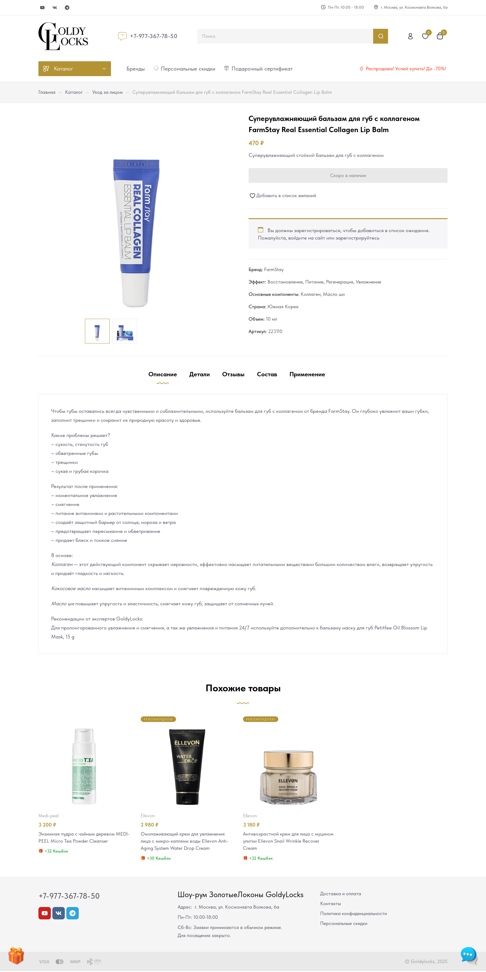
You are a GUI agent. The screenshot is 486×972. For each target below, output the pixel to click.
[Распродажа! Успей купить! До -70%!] (361, 68)
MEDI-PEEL (48, 816)
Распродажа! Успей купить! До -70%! (406, 68)
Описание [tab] (162, 374)
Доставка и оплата (340, 894)
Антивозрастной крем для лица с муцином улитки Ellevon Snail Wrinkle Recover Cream (284, 841)
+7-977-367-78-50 (154, 36)
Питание (314, 282)
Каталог (74, 92)
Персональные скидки (343, 924)
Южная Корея (282, 306)
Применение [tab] (307, 374)
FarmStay (274, 269)
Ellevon (148, 816)
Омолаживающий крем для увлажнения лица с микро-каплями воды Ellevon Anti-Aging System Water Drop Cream (186, 841)
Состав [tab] (267, 374)
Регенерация (339, 282)
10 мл (271, 319)
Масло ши (334, 294)
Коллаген (310, 294)
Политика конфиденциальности (353, 914)
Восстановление (285, 282)
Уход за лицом (107, 92)
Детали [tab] (199, 374)
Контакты (330, 904)
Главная (46, 92)
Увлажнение (368, 282)
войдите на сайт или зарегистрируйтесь (333, 238)
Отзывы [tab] (233, 374)
